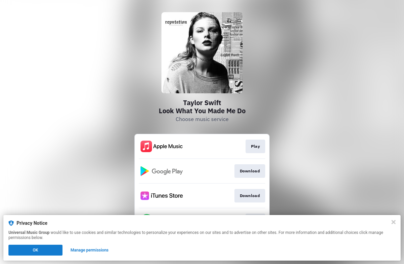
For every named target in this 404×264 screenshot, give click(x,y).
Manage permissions (90, 250)
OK (35, 250)
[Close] (393, 222)
